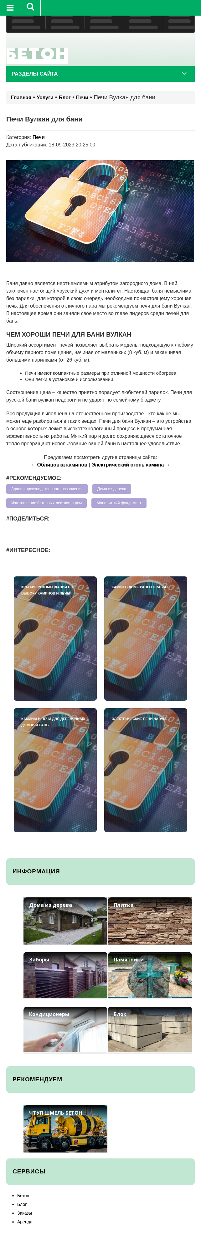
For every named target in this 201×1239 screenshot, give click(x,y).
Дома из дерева (111, 489)
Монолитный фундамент (118, 503)
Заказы (24, 1213)
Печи (82, 97)
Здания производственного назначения (47, 489)
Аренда (25, 1221)
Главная (21, 97)
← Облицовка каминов (59, 464)
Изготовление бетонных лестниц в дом (46, 503)
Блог (65, 97)
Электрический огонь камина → (130, 464)
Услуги (45, 97)
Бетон (23, 1195)
